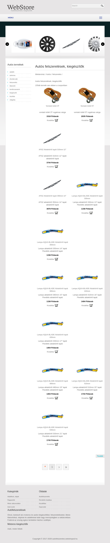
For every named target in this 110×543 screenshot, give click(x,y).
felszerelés (13, 82)
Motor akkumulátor (13, 503)
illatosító (12, 86)
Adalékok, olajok (13, 496)
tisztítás (12, 96)
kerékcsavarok (15, 89)
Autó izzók (11, 507)
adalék (12, 72)
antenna (12, 75)
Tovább (100, 456)
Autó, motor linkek (14, 529)
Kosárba (50, 120)
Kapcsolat (42, 507)
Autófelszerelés (44, 496)
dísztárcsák (14, 79)
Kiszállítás (42, 503)
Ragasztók (11, 500)
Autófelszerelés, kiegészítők (21, 11)
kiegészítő (13, 93)
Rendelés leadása (45, 500)
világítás (12, 100)
